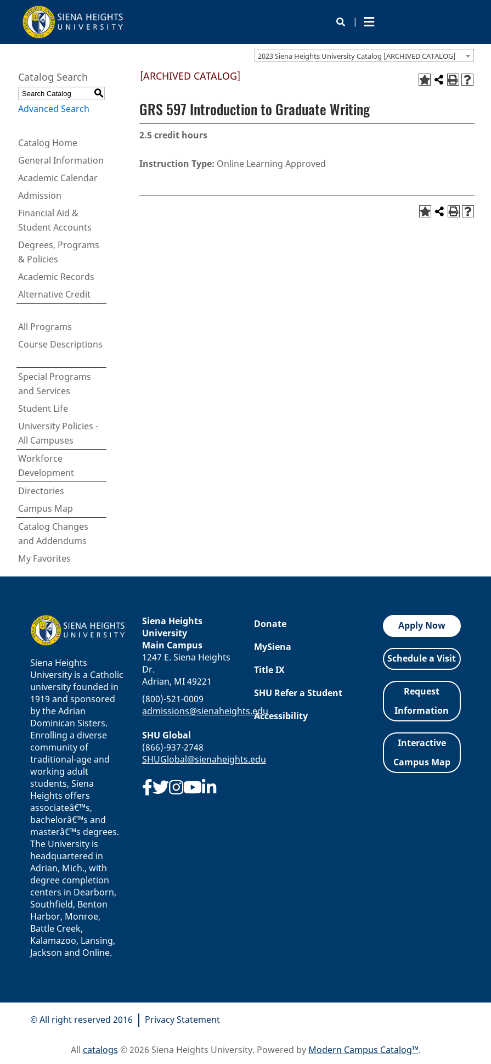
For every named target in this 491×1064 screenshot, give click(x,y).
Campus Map (45, 508)
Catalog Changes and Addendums (53, 533)
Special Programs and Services (54, 384)
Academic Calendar (58, 178)
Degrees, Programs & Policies (58, 252)
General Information (61, 160)
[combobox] (364, 55)
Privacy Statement (182, 1019)
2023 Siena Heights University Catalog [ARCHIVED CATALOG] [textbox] (357, 56)
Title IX (269, 670)
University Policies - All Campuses (58, 433)
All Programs (45, 327)
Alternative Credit (54, 294)
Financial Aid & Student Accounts (55, 220)
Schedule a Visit (421, 658)
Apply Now (421, 625)
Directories (41, 491)
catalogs (100, 1050)
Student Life (43, 408)
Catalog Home (47, 143)
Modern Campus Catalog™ (363, 1050)
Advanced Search (53, 109)
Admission (39, 195)
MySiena (272, 647)
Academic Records (56, 277)
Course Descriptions (60, 344)
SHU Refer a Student (298, 693)
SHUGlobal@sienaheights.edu (204, 759)
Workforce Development (46, 465)
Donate (270, 624)
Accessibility (281, 716)
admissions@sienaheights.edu (205, 711)
